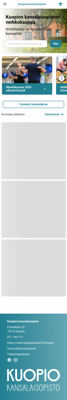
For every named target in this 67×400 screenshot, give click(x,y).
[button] (33, 104)
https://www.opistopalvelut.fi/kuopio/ (31, 342)
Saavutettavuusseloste (21, 348)
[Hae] (55, 43)
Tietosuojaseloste (18, 354)
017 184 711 (15, 337)
